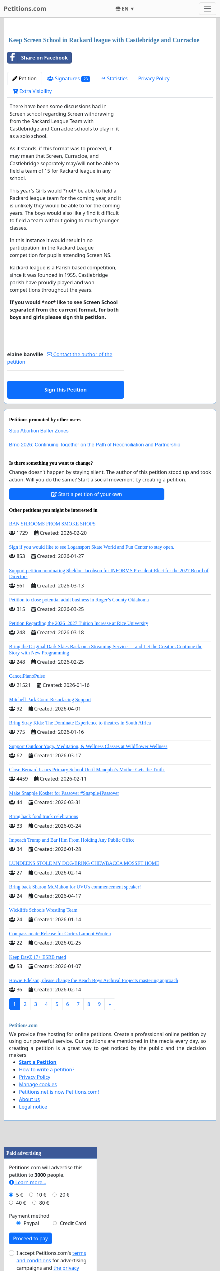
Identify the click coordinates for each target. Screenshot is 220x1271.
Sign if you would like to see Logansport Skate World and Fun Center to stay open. (91, 547)
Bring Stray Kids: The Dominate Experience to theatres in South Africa (80, 722)
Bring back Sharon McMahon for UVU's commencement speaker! (75, 886)
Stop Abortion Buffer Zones (39, 430)
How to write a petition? (46, 1069)
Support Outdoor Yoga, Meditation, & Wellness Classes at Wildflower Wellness (88, 746)
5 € (19, 1194)
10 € (41, 1194)
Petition (24, 78)
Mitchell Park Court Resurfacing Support (50, 699)
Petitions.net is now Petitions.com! (59, 1091)
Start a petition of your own (86, 494)
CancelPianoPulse (27, 676)
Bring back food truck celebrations (43, 816)
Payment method (29, 1215)
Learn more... (27, 1182)
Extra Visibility (32, 91)
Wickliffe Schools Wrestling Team (43, 910)
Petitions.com (25, 8)
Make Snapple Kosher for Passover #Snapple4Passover (64, 793)
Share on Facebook (37, 57)
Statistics (114, 78)
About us (29, 1099)
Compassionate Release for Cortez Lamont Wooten (60, 933)
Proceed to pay (30, 1238)
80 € (44, 1202)
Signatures (68, 78)
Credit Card (73, 1223)
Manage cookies (38, 1084)
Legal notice (33, 1106)
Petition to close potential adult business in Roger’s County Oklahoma (79, 599)
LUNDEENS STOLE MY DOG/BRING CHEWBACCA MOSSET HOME (84, 863)
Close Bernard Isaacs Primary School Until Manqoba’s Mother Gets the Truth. (87, 769)
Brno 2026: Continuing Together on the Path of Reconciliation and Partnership (94, 444)
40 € (21, 1202)
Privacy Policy (154, 78)
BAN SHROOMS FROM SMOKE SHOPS (52, 523)
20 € (65, 1194)
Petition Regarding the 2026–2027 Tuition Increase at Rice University (78, 623)
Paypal (31, 1223)
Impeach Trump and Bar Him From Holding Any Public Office (72, 840)
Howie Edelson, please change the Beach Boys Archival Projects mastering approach (93, 980)
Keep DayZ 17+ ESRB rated (37, 957)
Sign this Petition (65, 389)
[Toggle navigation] (207, 8)
